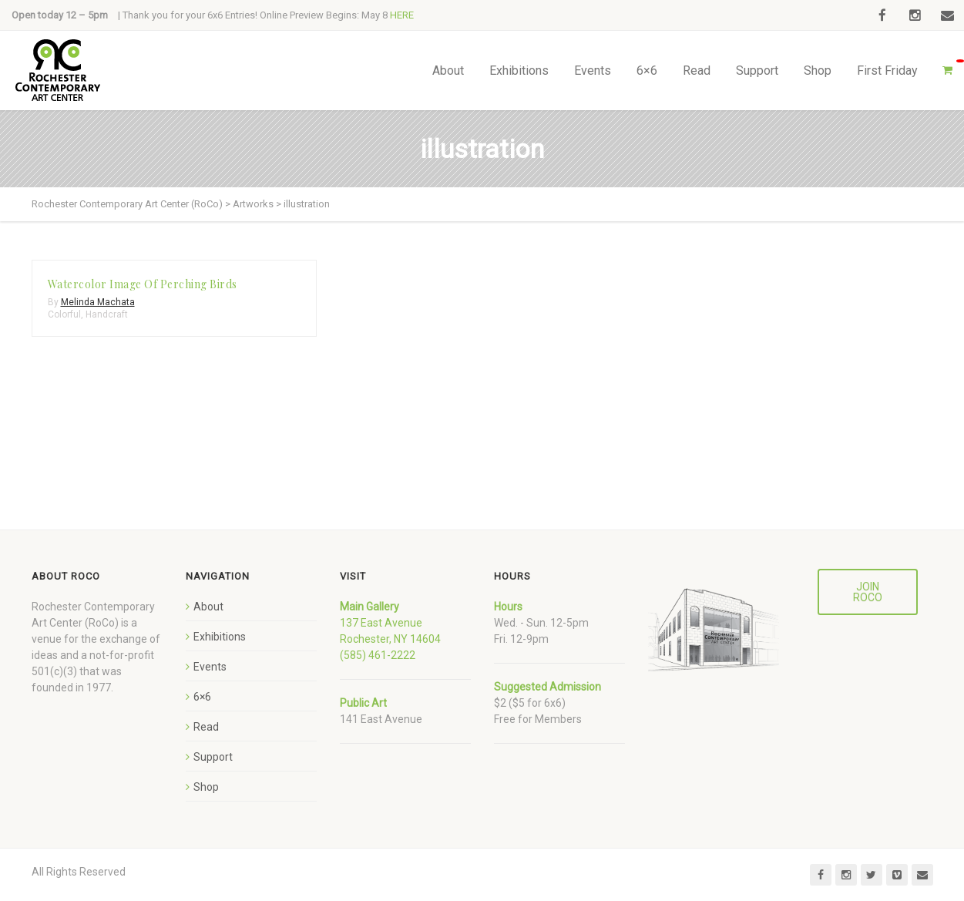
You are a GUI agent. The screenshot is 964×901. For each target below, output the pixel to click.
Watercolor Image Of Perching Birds (142, 284)
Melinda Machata (98, 302)
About (448, 70)
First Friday (887, 70)
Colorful (64, 314)
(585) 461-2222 (377, 655)
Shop (817, 70)
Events (592, 70)
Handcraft (107, 314)
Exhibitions (519, 70)
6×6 (647, 70)
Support (757, 70)
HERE (402, 15)
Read (696, 70)
